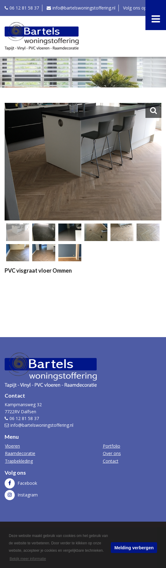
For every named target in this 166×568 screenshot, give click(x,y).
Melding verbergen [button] (134, 547)
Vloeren (12, 446)
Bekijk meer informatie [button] (28, 559)
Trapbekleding (19, 461)
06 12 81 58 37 (24, 8)
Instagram (27, 495)
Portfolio (111, 446)
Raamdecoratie (20, 453)
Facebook (26, 483)
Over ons (112, 453)
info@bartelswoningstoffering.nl (83, 8)
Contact (110, 461)
